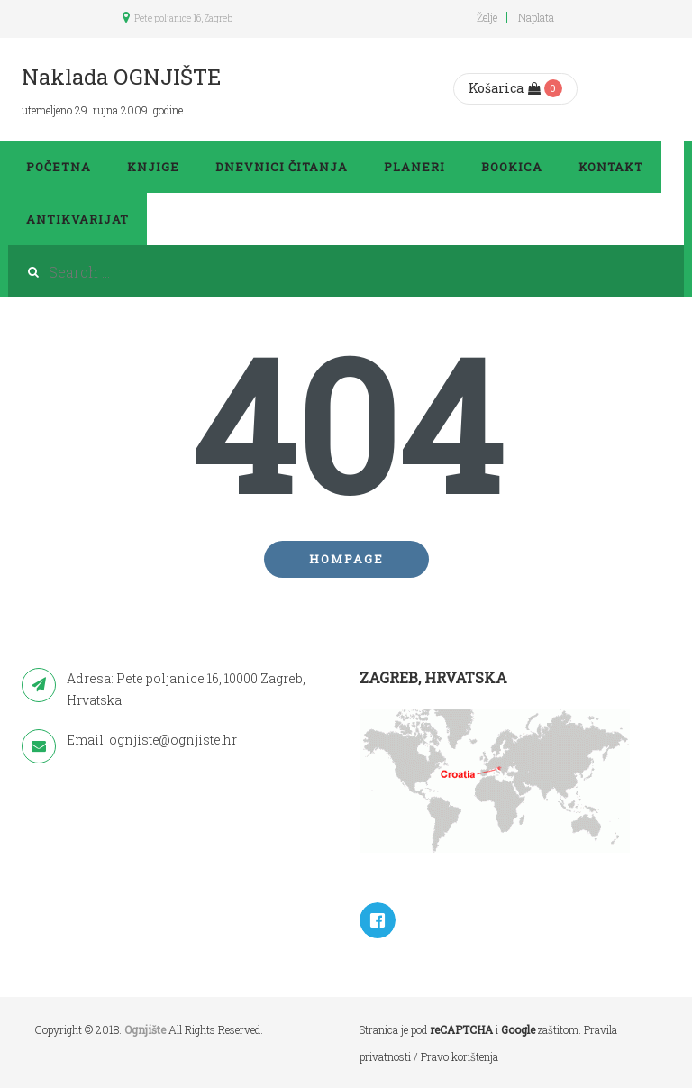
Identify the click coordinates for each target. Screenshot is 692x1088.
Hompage (346, 559)
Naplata (536, 17)
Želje (487, 17)
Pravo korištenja (459, 1056)
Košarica (505, 87)
